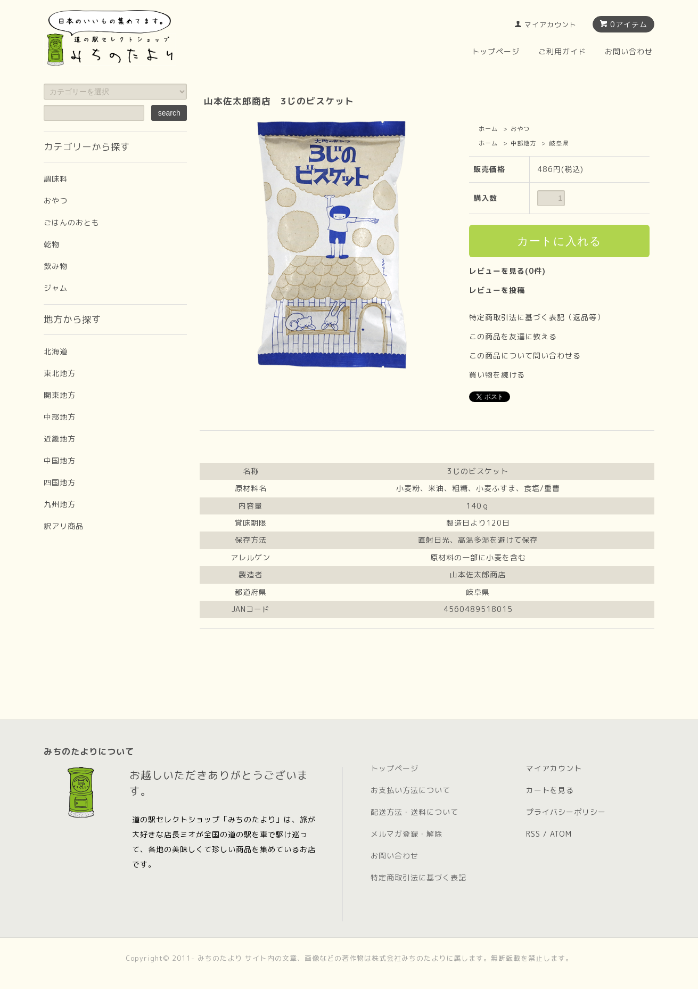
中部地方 (523, 143)
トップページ (496, 51)
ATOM (561, 834)
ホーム (488, 129)
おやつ (520, 129)
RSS (533, 834)
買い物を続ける (497, 375)
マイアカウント (550, 24)
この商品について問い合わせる (525, 355)
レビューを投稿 (497, 290)
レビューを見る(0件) (507, 271)
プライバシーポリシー (566, 812)
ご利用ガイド (562, 51)
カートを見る (550, 790)
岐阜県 (559, 143)
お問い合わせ (629, 51)
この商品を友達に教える (513, 336)
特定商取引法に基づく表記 (418, 877)
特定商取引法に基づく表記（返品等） (537, 317)
